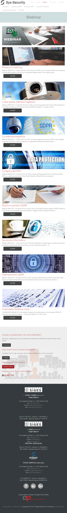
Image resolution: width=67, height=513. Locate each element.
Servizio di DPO (29, 6)
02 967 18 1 (9, 375)
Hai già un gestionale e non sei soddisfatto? (21, 335)
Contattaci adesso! (8, 367)
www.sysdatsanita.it (35, 472)
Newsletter (61, 2)
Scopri (12, 76)
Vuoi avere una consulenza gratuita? (18, 349)
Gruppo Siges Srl (59, 506)
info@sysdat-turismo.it (36, 405)
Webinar (44, 2)
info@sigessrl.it (36, 439)
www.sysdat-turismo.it (35, 407)
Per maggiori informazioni (13, 362)
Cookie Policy (17, 506)
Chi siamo (6, 6)
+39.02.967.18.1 (35, 403)
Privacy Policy (7, 506)
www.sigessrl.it (35, 441)
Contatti (21, 10)
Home (32, 2)
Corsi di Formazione (42, 6)
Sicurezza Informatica (9, 10)
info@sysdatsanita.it (35, 470)
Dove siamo (53, 2)
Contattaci (6, 358)
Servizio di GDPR (16, 6)
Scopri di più (6, 345)
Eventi (38, 2)
